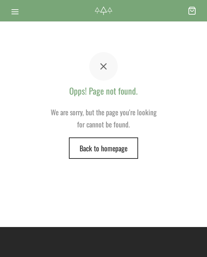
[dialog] (193, 242)
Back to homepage (103, 148)
